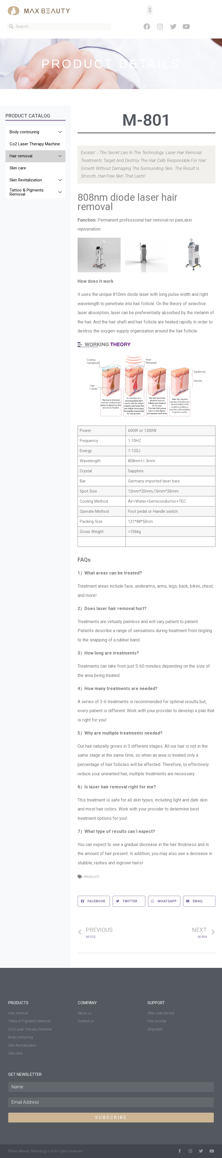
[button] (149, 9)
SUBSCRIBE (111, 1117)
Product (91, 877)
